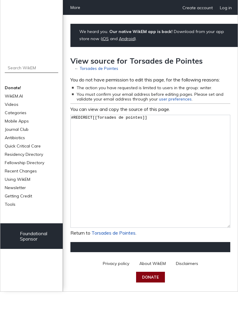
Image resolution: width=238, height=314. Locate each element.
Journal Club (17, 129)
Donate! (13, 87)
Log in (226, 7)
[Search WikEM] (32, 68)
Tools (10, 204)
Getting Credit (18, 196)
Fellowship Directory (24, 162)
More (75, 7)
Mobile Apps (17, 121)
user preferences (175, 99)
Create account (197, 7)
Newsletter (15, 187)
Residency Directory (24, 154)
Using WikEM (17, 179)
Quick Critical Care (23, 146)
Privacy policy (116, 285)
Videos (11, 104)
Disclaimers (187, 285)
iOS (105, 38)
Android (127, 38)
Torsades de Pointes (99, 68)
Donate (150, 299)
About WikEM (152, 285)
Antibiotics (15, 137)
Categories (15, 112)
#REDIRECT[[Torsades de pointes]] (150, 182)
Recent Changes (21, 171)
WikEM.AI (14, 96)
